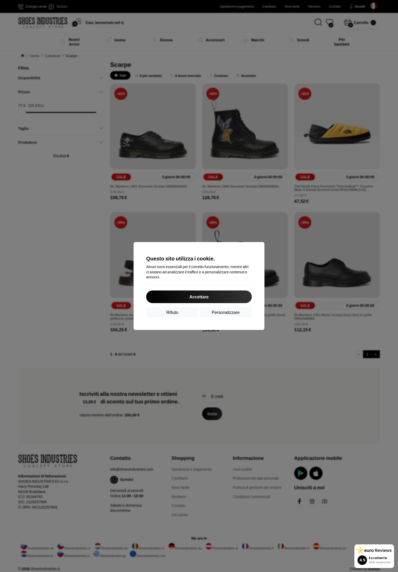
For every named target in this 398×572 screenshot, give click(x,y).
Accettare (199, 296)
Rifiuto (172, 312)
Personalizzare (226, 312)
